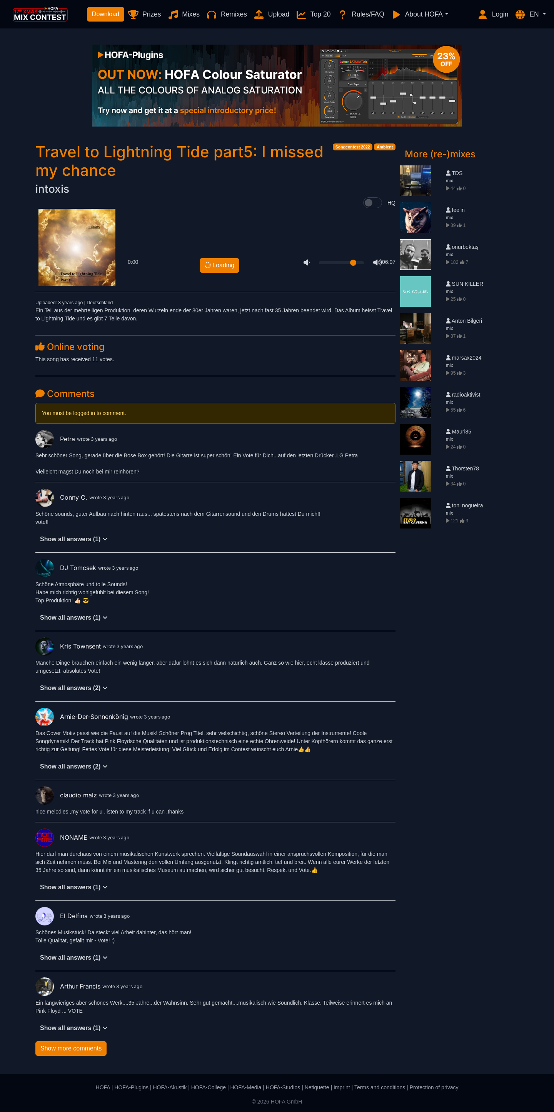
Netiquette (317, 1087)
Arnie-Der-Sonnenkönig (82, 716)
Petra (56, 439)
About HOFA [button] (416, 14)
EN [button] (527, 14)
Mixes (183, 14)
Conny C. (62, 497)
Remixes (226, 14)
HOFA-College (208, 1087)
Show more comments (71, 1048)
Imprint (342, 1087)
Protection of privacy (434, 1087)
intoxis (52, 188)
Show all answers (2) (74, 688)
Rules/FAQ (360, 14)
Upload (271, 14)
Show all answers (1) (74, 539)
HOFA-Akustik (170, 1087)
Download (105, 14)
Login (493, 14)
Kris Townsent (69, 646)
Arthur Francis (68, 986)
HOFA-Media (245, 1087)
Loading (219, 265)
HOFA (103, 1087)
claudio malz (67, 795)
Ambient (385, 147)
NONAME (62, 837)
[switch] (372, 202)
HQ (391, 203)
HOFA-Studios (283, 1087)
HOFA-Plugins (131, 1087)
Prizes (144, 14)
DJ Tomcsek (66, 568)
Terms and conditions (379, 1087)
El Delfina (62, 916)
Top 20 (312, 14)
